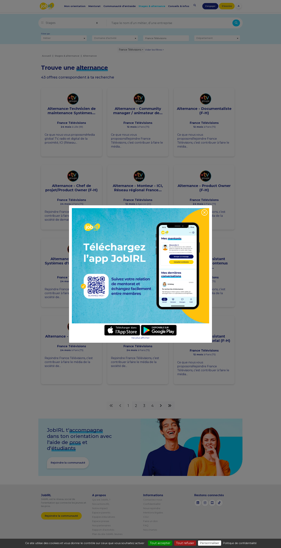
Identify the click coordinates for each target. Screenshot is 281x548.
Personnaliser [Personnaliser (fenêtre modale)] (209, 543)
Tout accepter (160, 543)
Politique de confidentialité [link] (240, 543)
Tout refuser (185, 543)
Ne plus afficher (141, 337)
